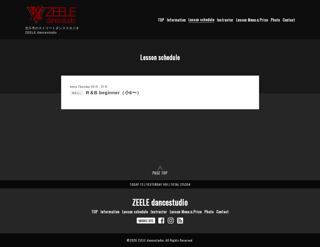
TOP (161, 19)
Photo (275, 19)
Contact (289, 19)
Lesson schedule (201, 19)
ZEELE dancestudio (160, 202)
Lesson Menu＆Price (252, 19)
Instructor (225, 19)
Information (176, 19)
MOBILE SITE (146, 220)
